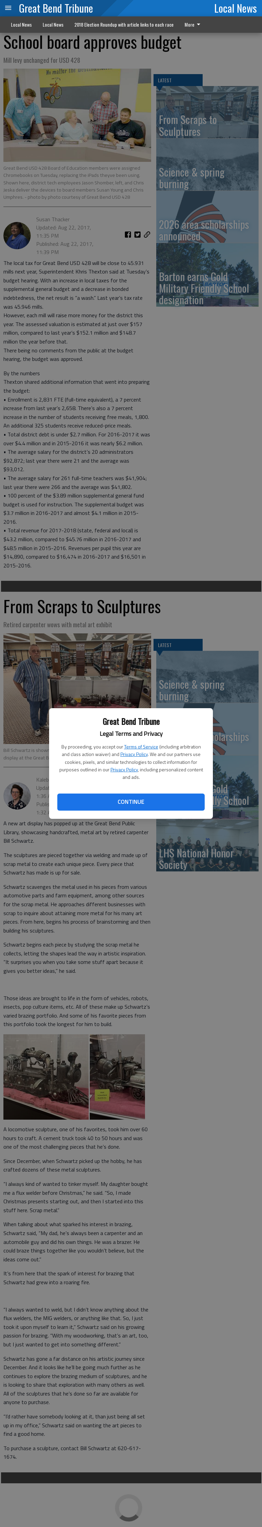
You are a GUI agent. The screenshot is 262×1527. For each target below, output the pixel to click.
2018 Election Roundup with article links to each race (124, 24)
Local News (235, 8)
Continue (131, 802)
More (194, 24)
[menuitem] (194, 24)
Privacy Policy (134, 754)
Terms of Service (141, 746)
